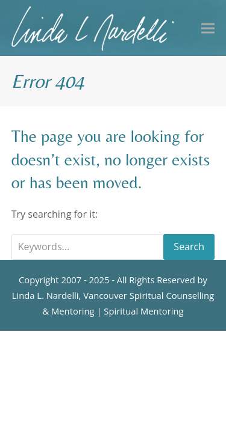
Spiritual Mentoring (143, 311)
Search (189, 246)
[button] (208, 28)
